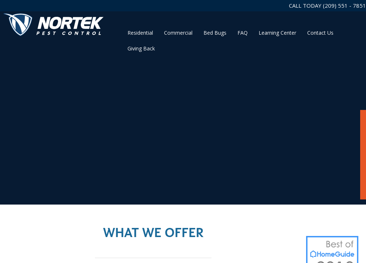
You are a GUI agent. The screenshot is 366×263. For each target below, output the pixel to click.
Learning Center (277, 32)
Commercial (178, 32)
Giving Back (141, 48)
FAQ (242, 32)
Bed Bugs (214, 32)
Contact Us (320, 32)
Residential (140, 32)
